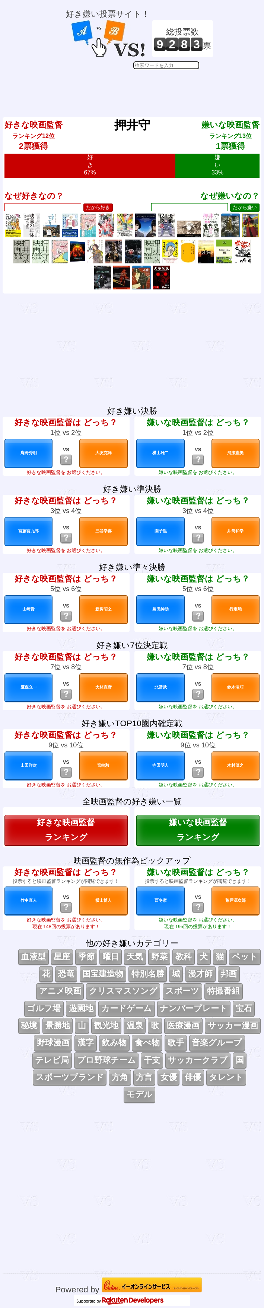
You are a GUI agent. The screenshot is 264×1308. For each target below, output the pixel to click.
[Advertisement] (139, 87)
